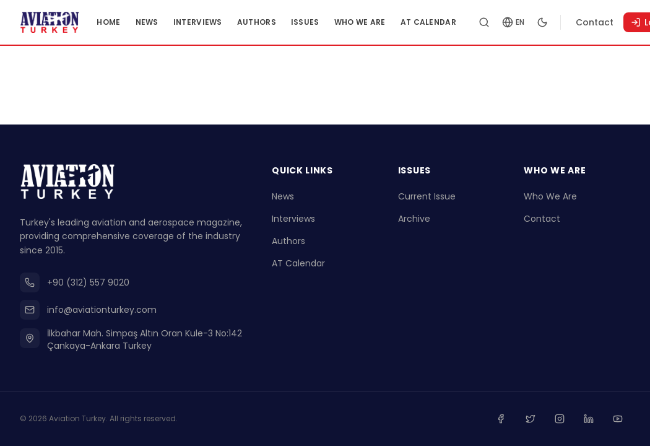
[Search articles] (506, 22)
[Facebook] (510, 420)
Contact (617, 22)
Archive (414, 220)
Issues (327, 22)
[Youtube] (619, 420)
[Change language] (535, 22)
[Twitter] (537, 420)
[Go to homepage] (61, 22)
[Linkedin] (592, 420)
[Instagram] (564, 420)
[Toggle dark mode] (564, 22)
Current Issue (427, 198)
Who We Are (382, 22)
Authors (278, 22)
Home (130, 22)
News (168, 22)
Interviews (220, 22)
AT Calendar (451, 22)
